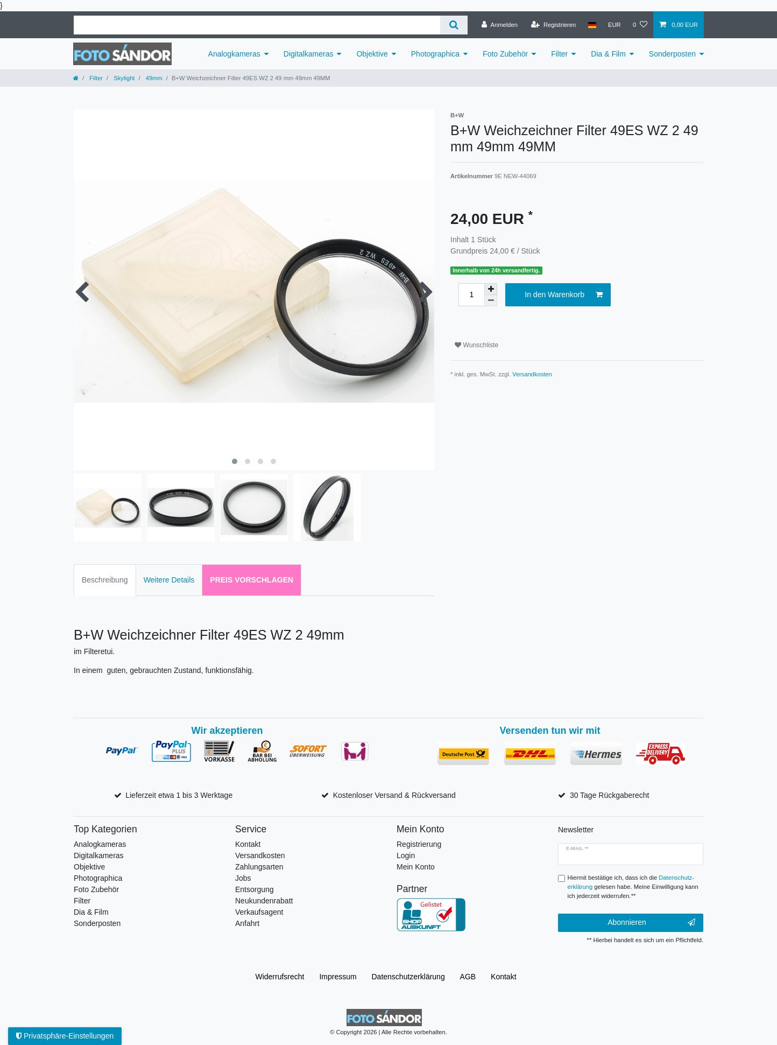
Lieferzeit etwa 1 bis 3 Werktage (178, 795)
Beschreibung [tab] (105, 580)
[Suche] (454, 25)
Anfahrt (247, 923)
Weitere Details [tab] (169, 580)
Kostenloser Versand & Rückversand (394, 795)
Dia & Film (608, 54)
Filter (559, 54)
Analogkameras (234, 54)
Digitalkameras (309, 54)
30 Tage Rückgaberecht (609, 795)
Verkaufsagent (259, 912)
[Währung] (614, 24)
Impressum (337, 976)
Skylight (123, 78)
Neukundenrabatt (264, 900)
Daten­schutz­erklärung (408, 976)
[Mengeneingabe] (471, 294)
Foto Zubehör (505, 54)
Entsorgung (254, 889)
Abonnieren (651, 923)
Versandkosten (532, 374)
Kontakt (247, 844)
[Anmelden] (500, 24)
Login (406, 855)
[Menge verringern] (490, 300)
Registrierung (419, 844)
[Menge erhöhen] (490, 289)
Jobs (243, 878)
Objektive (371, 54)
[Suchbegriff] (257, 25)
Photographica (435, 54)
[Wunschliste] (640, 24)
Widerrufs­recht (279, 976)
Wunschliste (476, 345)
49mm (153, 78)
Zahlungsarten (259, 866)
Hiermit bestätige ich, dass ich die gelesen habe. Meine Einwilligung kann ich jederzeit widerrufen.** (633, 886)
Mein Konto (416, 866)
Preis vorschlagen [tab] (251, 580)
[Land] (592, 24)
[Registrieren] (553, 24)
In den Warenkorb (564, 295)
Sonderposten (672, 54)
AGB (468, 976)
